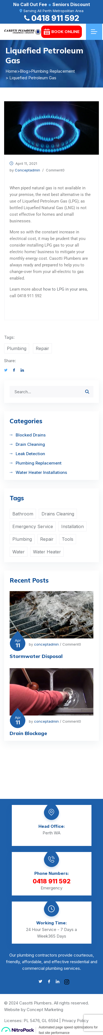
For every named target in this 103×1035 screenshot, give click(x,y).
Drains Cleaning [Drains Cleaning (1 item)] (57, 514)
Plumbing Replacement (39, 463)
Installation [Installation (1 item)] (72, 526)
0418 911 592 (51, 18)
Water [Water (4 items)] (18, 552)
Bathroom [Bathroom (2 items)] (22, 514)
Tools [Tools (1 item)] (67, 539)
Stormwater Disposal (36, 656)
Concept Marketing (45, 1009)
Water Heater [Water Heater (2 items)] (47, 552)
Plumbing (16, 348)
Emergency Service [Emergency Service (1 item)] (32, 526)
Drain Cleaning (30, 444)
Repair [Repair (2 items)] (47, 539)
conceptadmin (27, 170)
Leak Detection (30, 453)
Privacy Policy (75, 1020)
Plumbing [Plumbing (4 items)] (22, 539)
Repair (42, 348)
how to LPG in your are (64, 289)
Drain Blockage (28, 733)
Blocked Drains (31, 435)
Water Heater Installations (41, 472)
